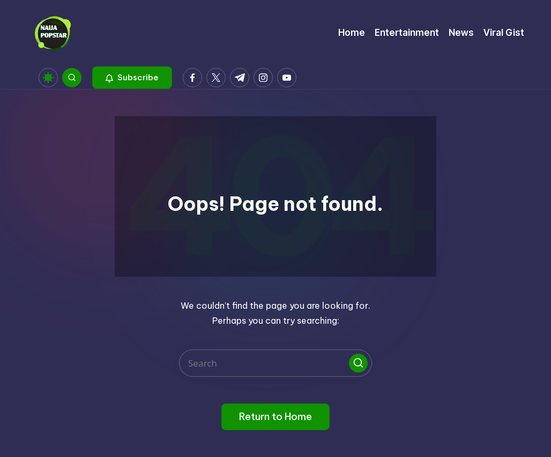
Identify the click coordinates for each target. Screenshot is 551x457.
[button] (132, 77)
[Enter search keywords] (275, 363)
